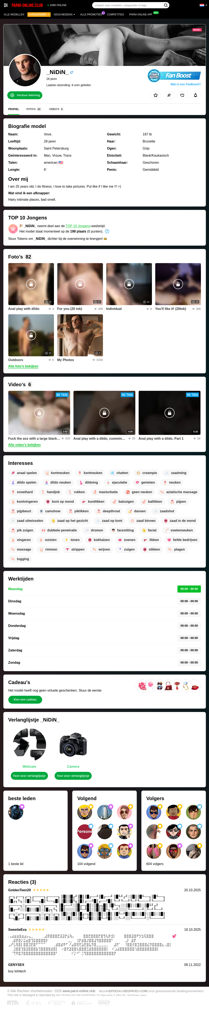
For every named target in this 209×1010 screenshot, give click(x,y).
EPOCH (114, 991)
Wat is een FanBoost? (186, 84)
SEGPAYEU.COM (135, 991)
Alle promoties (92, 14)
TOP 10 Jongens (78, 226)
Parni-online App (141, 14)
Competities (115, 14)
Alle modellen (14, 14)
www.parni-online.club (79, 991)
